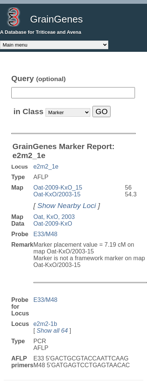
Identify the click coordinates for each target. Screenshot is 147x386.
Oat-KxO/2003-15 (56, 194)
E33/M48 (45, 234)
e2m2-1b (45, 324)
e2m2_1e (46, 166)
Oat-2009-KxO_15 (57, 187)
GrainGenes (56, 19)
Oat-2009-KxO (52, 223)
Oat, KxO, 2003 (54, 217)
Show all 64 (52, 330)
